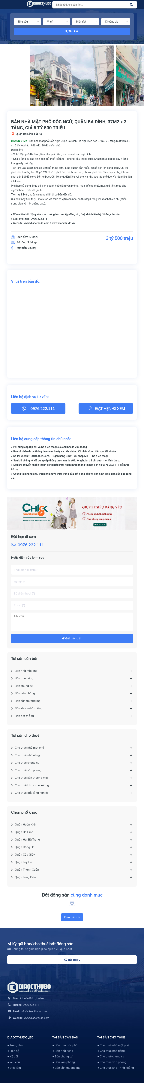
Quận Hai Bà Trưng (27, 839)
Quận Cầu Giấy (25, 854)
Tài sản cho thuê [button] (111, 1037)
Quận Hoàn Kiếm (26, 824)
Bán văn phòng (25, 693)
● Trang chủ (15, 1045)
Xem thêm (72, 917)
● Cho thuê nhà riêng (111, 1051)
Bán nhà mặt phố (26, 671)
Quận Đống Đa (24, 847)
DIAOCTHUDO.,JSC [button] (20, 1037)
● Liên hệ (13, 1051)
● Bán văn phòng (63, 1062)
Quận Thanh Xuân (27, 869)
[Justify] (131, 4)
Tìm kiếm (72, 31)
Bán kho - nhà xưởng (28, 708)
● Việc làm (14, 1067)
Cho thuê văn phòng (28, 770)
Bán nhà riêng (24, 678)
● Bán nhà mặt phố (64, 1045)
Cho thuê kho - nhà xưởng (32, 785)
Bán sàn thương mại (28, 701)
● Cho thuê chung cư (110, 1056)
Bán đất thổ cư (24, 716)
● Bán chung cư (62, 1056)
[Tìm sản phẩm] (94, 4)
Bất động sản (72, 895)
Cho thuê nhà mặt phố (29, 747)
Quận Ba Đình (24, 832)
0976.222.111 (31, 545)
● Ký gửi (12, 1056)
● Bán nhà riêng (62, 1051)
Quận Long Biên (25, 877)
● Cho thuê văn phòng (111, 1062)
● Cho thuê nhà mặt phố (113, 1045)
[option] (72, 75)
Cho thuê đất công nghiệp (32, 792)
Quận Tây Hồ (23, 862)
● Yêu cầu (13, 1062)
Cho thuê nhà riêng (27, 755)
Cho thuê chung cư (27, 762)
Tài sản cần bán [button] (65, 1037)
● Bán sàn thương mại (66, 1067)
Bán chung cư (24, 686)
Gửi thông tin (72, 638)
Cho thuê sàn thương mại (31, 777)
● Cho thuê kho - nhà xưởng (115, 1067)
